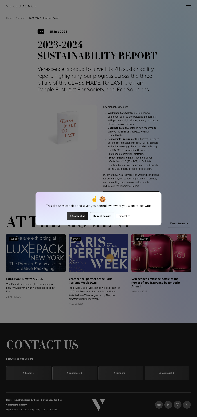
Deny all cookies (102, 216)
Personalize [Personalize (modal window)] (124, 216)
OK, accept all (77, 216)
